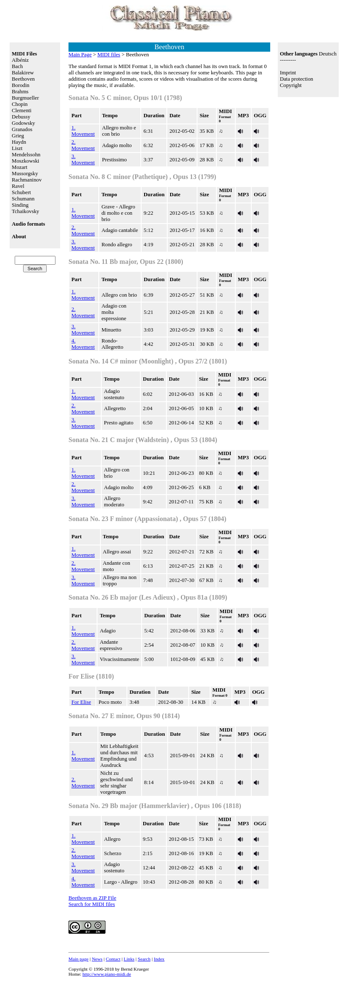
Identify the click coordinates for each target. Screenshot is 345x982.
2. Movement (83, 145)
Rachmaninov (27, 180)
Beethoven (23, 79)
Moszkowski (25, 161)
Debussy (21, 117)
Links (129, 958)
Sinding (20, 205)
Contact (113, 958)
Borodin (20, 85)
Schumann (23, 199)
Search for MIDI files (91, 904)
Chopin (20, 104)
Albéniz (20, 60)
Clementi (22, 110)
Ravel (18, 186)
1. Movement (83, 131)
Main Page (80, 55)
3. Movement (83, 159)
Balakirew (23, 73)
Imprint (288, 73)
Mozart (19, 167)
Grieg (18, 136)
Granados (22, 129)
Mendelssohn (26, 155)
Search (144, 958)
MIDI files (108, 55)
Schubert (21, 192)
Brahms (20, 92)
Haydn (19, 142)
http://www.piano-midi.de (106, 974)
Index (159, 958)
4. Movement (83, 344)
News (97, 958)
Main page (78, 958)
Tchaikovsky (25, 211)
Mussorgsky (25, 173)
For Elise (81, 702)
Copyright (291, 85)
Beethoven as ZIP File (92, 898)
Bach (17, 66)
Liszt (17, 148)
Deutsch (328, 54)
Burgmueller (25, 98)
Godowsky (23, 123)
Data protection (296, 79)
